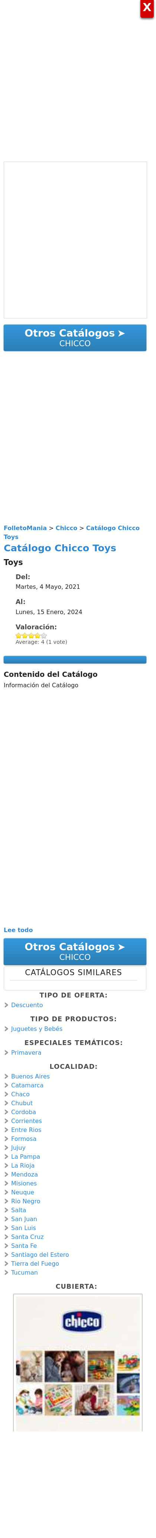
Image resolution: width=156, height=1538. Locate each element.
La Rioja (23, 1165)
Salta (18, 1210)
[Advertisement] (78, 78)
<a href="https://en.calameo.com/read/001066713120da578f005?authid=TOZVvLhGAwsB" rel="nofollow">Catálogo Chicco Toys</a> (75, 240)
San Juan (24, 1219)
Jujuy (18, 1147)
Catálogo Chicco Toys (60, 548)
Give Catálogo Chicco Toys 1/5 (19, 635)
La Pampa (25, 1156)
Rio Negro (25, 1201)
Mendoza (24, 1174)
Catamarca (27, 1085)
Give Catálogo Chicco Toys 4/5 (38, 635)
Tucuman (24, 1272)
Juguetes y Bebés (36, 1028)
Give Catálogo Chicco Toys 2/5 (25, 635)
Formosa (23, 1138)
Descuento (27, 1005)
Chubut (22, 1103)
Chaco (20, 1094)
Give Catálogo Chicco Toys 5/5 (44, 635)
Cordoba (23, 1112)
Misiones (24, 1183)
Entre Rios (26, 1129)
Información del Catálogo (41, 685)
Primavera (26, 1052)
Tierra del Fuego (35, 1263)
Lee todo (18, 930)
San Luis (23, 1228)
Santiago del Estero (40, 1254)
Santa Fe (24, 1245)
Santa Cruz (27, 1236)
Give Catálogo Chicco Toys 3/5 (31, 635)
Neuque (22, 1192)
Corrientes (26, 1121)
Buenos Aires (30, 1076)
